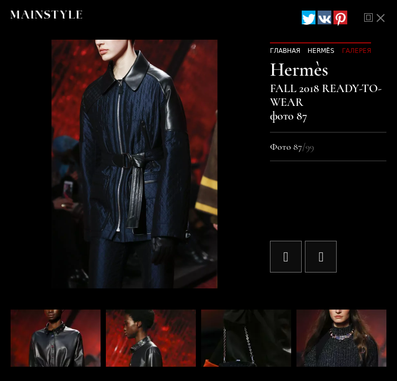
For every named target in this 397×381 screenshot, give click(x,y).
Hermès (321, 51)
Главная (285, 51)
